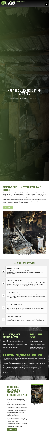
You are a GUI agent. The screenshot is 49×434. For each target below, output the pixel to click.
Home (11, 98)
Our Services (16, 98)
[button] (46, 4)
